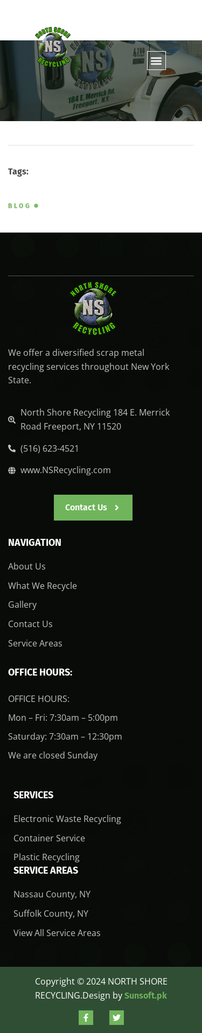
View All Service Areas (57, 933)
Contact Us (30, 624)
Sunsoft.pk (145, 995)
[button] (156, 60)
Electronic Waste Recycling (67, 819)
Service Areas (35, 643)
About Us (27, 566)
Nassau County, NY (51, 894)
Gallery (22, 604)
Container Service (49, 838)
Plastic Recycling (46, 857)
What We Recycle (42, 586)
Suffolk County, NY (50, 913)
